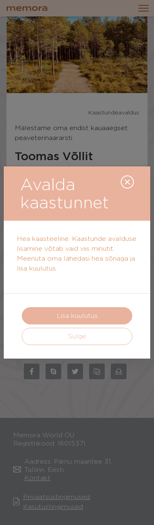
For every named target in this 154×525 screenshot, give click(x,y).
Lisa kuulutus (77, 315)
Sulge (77, 336)
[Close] (127, 182)
